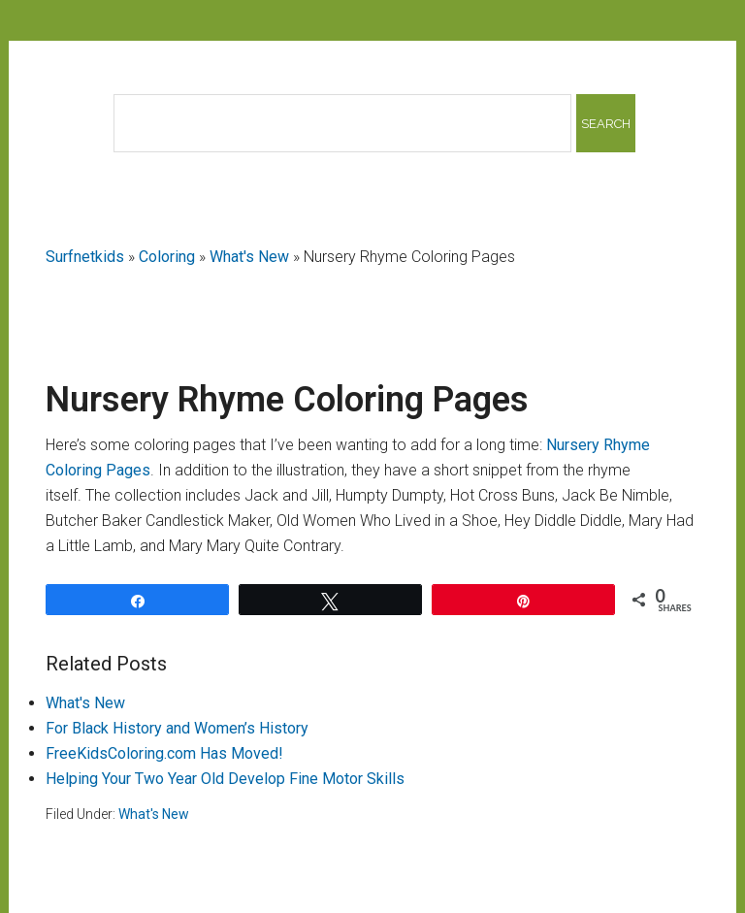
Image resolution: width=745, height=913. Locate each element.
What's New (249, 256)
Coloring (167, 256)
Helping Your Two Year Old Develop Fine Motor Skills (225, 778)
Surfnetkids (85, 256)
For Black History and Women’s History (177, 728)
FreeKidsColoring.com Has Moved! (164, 753)
